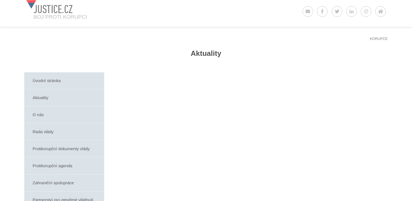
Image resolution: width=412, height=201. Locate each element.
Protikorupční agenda (52, 165)
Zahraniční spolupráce (53, 182)
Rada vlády (43, 131)
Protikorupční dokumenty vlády (61, 148)
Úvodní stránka (47, 80)
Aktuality (40, 97)
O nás (38, 114)
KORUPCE (379, 39)
